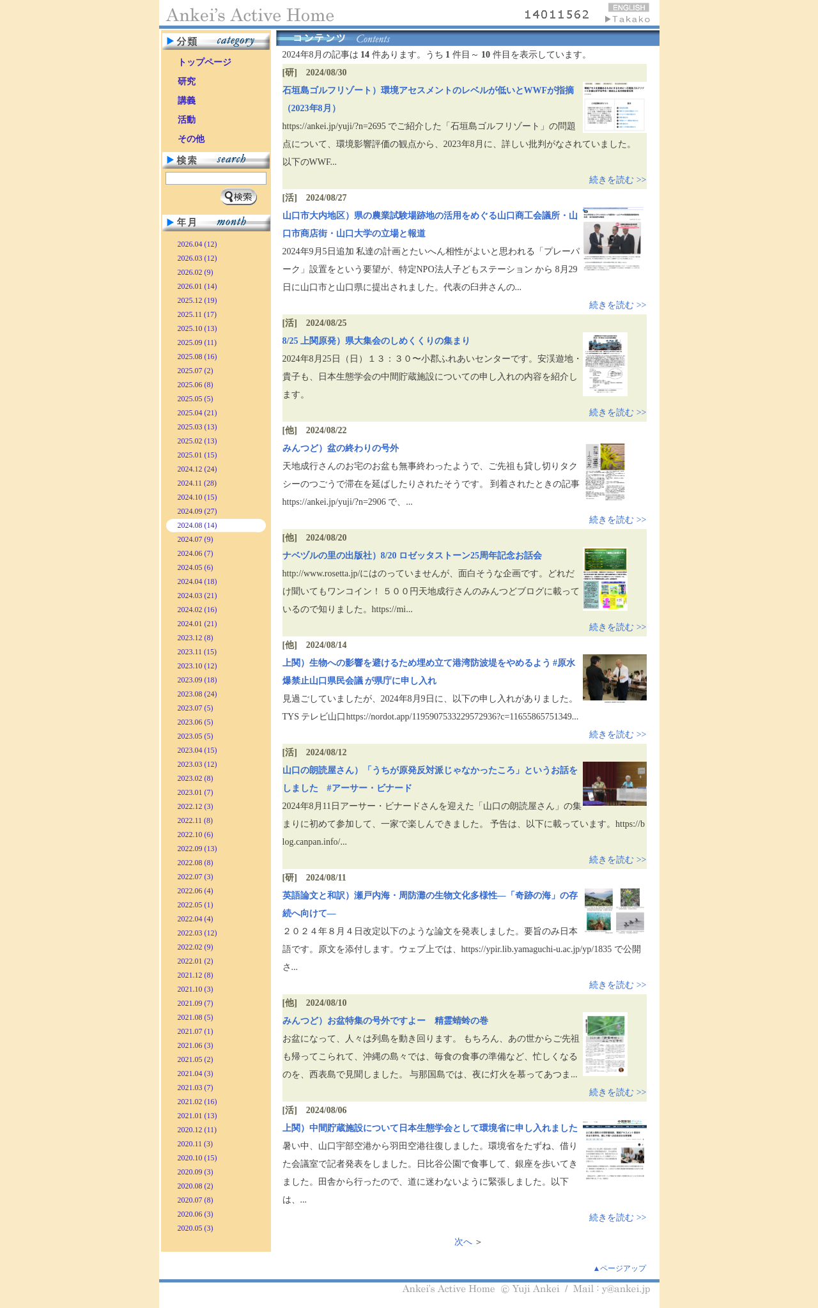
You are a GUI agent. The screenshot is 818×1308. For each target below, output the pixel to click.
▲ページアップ (620, 1268)
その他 (191, 139)
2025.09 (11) (197, 342)
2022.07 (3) (195, 876)
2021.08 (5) (195, 1017)
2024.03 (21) (197, 595)
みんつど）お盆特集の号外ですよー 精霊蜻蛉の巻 (385, 1021)
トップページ (204, 62)
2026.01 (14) (197, 286)
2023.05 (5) (195, 736)
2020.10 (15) (197, 1157)
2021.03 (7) (195, 1087)
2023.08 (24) (197, 693)
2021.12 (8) (195, 975)
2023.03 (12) (197, 764)
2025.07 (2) (195, 370)
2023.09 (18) (197, 679)
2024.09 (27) (197, 511)
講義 (187, 100)
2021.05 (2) (195, 1059)
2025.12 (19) (197, 300)
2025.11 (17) (197, 314)
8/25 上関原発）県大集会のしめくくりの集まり (376, 341)
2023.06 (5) (195, 722)
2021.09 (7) (195, 1003)
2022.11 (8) (195, 820)
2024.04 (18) (197, 581)
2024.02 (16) (197, 609)
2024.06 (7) (195, 553)
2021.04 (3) (195, 1073)
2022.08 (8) (195, 862)
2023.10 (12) (197, 665)
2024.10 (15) (197, 497)
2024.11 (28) (197, 483)
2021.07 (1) (195, 1031)
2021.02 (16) (197, 1101)
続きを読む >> (617, 180)
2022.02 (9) (195, 947)
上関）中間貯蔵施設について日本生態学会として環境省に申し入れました (430, 1128)
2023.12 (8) (195, 637)
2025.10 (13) (197, 328)
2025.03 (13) (197, 426)
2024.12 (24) (197, 469)
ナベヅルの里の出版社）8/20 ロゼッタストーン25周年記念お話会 (412, 555)
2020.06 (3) (195, 1214)
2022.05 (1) (195, 904)
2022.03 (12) (197, 932)
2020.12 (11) (197, 1129)
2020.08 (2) (195, 1185)
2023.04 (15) (197, 750)
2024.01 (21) (197, 623)
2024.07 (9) (195, 539)
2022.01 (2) (195, 961)
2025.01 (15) (197, 454)
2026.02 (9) (195, 272)
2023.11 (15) (197, 651)
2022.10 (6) (195, 834)
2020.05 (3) (195, 1228)
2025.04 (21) (197, 412)
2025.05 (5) (195, 398)
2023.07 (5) (195, 708)
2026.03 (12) (197, 258)
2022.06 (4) (195, 890)
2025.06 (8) (195, 384)
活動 (187, 120)
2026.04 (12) (197, 244)
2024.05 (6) (195, 567)
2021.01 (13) (197, 1115)
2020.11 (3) (195, 1143)
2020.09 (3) (195, 1171)
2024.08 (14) (197, 525)
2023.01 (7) (195, 792)
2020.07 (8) (195, 1200)
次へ (463, 1242)
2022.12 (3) (195, 806)
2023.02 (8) (195, 778)
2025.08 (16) (197, 356)
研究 (187, 81)
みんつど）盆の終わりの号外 (340, 448)
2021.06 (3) (195, 1045)
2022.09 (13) (197, 848)
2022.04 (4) (195, 918)
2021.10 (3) (195, 989)
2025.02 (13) (197, 440)
